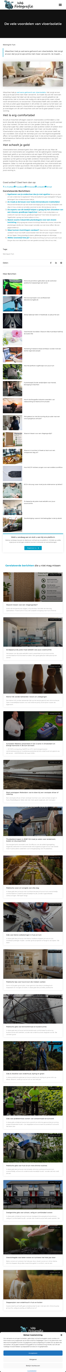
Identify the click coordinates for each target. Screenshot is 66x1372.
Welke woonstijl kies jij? (18, 238)
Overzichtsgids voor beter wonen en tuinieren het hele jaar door (30, 1257)
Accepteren (33, 1353)
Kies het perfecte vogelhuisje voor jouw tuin (39, 365)
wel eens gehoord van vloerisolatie (31, 92)
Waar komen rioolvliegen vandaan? (23, 230)
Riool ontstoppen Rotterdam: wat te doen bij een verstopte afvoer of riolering (32, 793)
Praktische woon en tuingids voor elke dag (22, 888)
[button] (61, 1335)
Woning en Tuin (9, 45)
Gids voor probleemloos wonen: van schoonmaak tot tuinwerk (30, 1118)
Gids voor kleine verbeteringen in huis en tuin (24, 935)
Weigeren (33, 1359)
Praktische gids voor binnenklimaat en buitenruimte (26, 1027)
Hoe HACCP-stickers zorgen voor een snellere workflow (43, 467)
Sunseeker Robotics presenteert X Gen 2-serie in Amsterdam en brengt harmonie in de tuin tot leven (30, 744)
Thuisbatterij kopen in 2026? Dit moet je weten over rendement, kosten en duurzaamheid (31, 840)
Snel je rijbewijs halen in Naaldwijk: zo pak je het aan (41, 315)
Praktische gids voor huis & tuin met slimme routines (26, 1165)
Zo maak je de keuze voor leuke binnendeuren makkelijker (33, 202)
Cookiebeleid (31, 1371)
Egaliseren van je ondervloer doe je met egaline (28, 194)
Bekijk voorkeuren (33, 1366)
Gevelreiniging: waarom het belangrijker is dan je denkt (43, 518)
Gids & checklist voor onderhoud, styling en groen (25, 1074)
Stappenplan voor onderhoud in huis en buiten (24, 1302)
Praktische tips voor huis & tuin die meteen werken (26, 982)
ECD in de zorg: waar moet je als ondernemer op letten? (43, 484)
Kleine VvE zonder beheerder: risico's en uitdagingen (26, 697)
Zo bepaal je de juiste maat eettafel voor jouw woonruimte (29, 650)
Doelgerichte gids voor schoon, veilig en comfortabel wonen (29, 1212)
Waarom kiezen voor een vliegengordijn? (38, 433)
